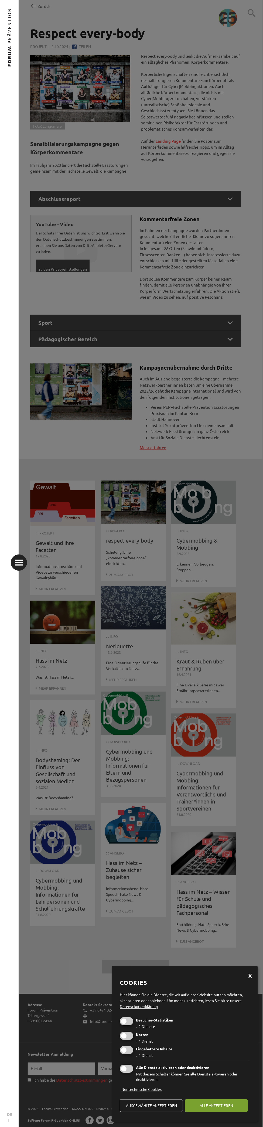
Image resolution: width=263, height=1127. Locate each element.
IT (9, 1120)
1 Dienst (144, 1041)
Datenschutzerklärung (139, 1006)
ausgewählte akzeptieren (151, 1105)
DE (9, 1114)
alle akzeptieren (216, 1105)
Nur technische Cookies (141, 1089)
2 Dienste (145, 1026)
